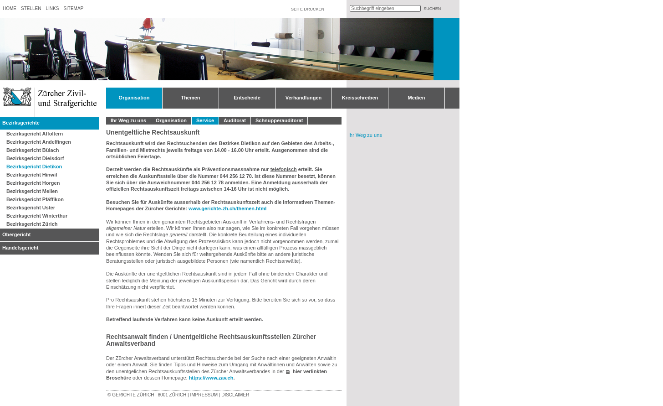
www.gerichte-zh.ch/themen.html (227, 208)
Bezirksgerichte (21, 122)
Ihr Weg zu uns (128, 120)
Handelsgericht (20, 247)
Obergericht (16, 234)
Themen (190, 97)
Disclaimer (235, 394)
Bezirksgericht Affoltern (34, 133)
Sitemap (73, 8)
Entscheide (247, 97)
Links (52, 8)
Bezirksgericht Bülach (32, 150)
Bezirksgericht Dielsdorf (35, 158)
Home (9, 8)
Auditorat (235, 120)
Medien (416, 97)
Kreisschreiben (360, 97)
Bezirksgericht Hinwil (31, 174)
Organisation (134, 97)
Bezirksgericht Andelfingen (38, 142)
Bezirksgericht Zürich (31, 224)
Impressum (204, 394)
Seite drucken (307, 9)
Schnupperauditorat (279, 120)
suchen (432, 8)
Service (205, 120)
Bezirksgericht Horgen (33, 183)
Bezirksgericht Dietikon (34, 166)
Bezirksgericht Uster (30, 207)
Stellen (31, 8)
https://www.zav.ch (211, 377)
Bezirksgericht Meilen (32, 191)
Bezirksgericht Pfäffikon (35, 199)
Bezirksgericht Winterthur (36, 216)
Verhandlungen (303, 97)
